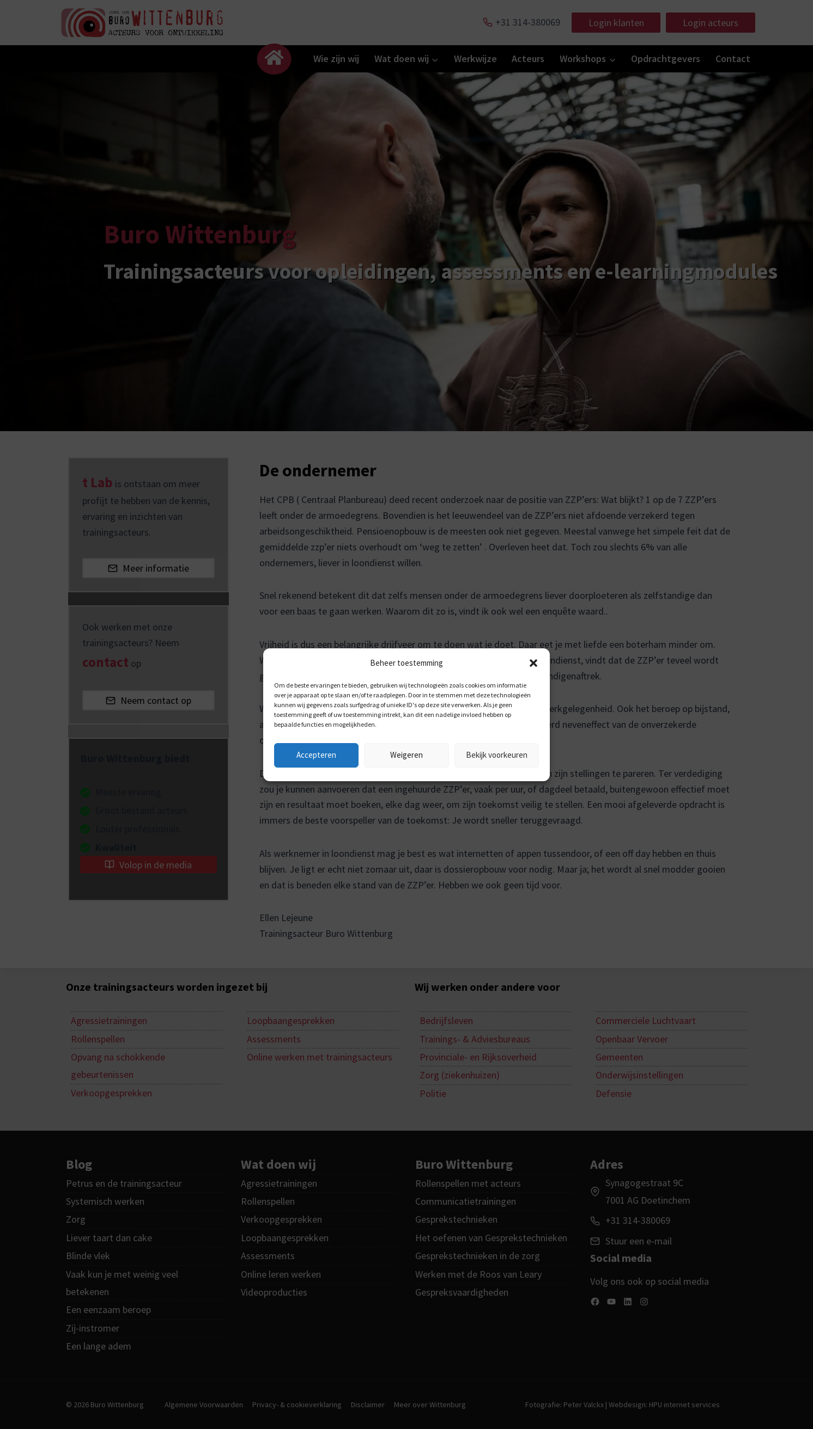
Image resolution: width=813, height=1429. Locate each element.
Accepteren (316, 755)
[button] (533, 663)
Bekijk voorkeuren (496, 755)
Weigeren (406, 755)
